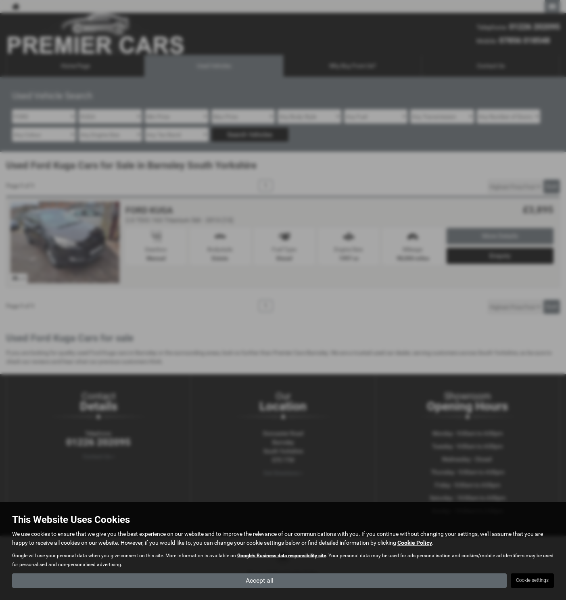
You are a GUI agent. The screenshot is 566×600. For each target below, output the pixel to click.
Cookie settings (532, 580)
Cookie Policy (414, 542)
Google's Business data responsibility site (281, 555)
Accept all (260, 580)
